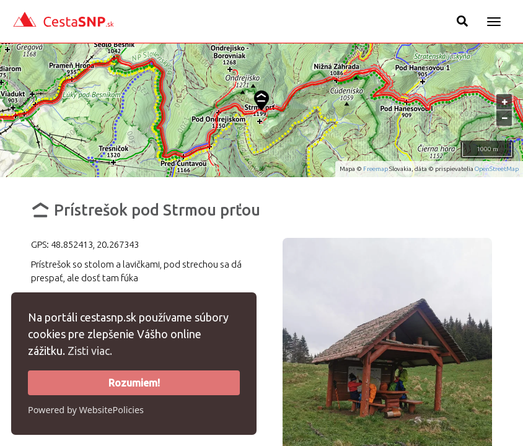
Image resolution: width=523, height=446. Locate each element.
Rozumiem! (134, 382)
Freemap (375, 168)
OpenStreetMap (497, 168)
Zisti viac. (90, 350)
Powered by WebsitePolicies (86, 410)
